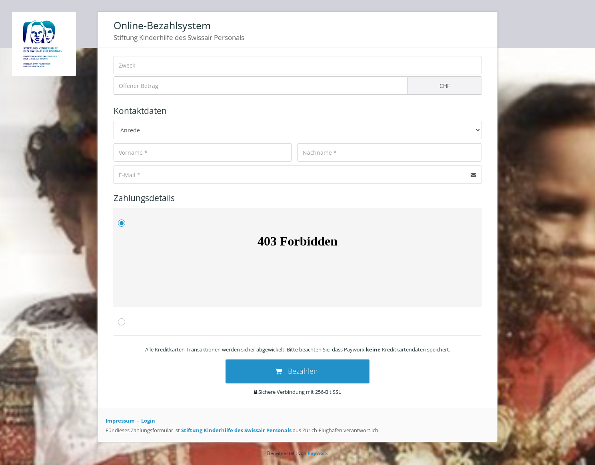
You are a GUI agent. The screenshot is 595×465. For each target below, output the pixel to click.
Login (148, 420)
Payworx (317, 453)
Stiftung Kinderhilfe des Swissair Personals (236, 430)
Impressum (120, 420)
